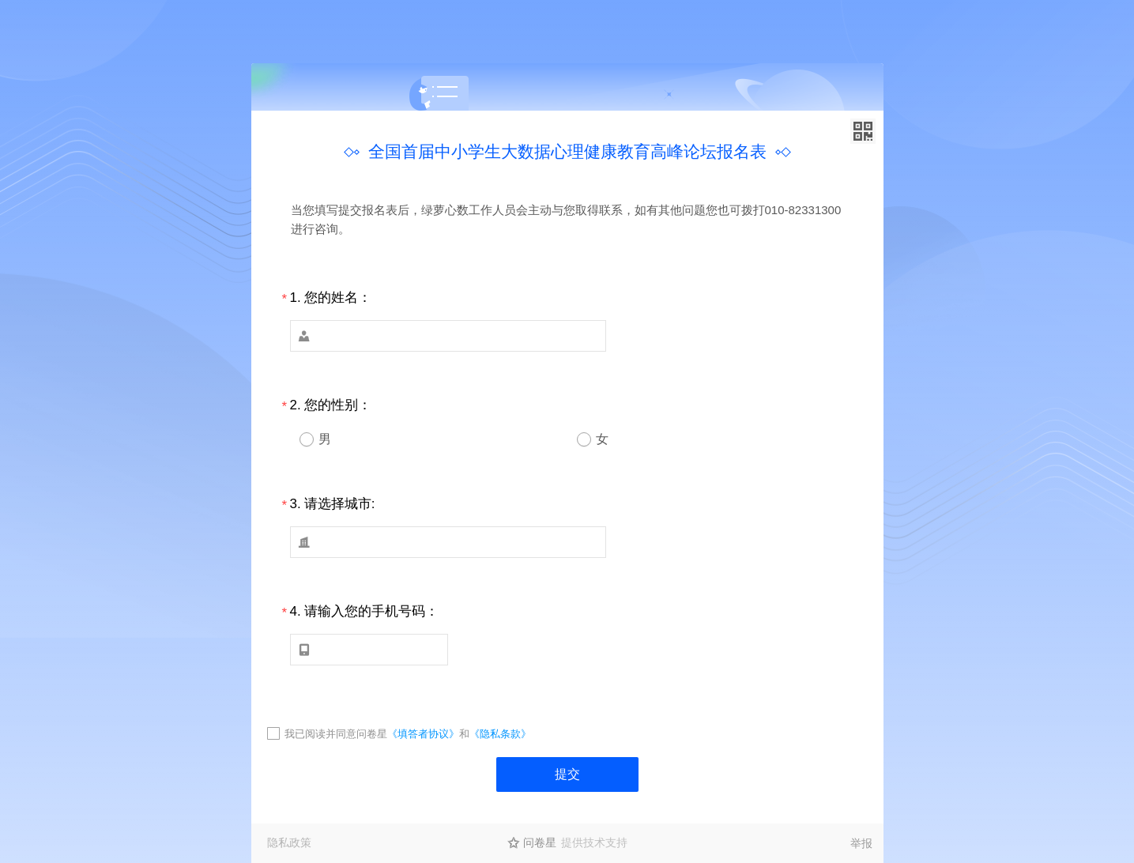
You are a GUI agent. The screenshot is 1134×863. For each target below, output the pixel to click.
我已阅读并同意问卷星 (335, 734)
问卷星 (539, 842)
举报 (861, 843)
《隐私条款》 (500, 734)
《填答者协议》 (423, 734)
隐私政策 (289, 842)
